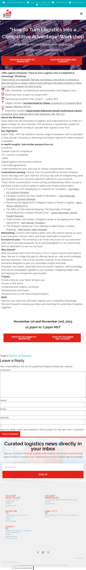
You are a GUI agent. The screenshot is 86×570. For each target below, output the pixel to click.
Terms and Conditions (9, 562)
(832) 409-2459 (11, 521)
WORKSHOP (25, 355)
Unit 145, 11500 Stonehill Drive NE (57, 500)
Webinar (12, 355)
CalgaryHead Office (13, 497)
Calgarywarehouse (52, 497)
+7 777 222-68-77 (11, 538)
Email (3, 409)
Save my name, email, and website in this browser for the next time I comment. (42, 430)
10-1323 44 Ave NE (12, 500)
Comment (6, 370)
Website (4, 418)
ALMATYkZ (10, 528)
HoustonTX (11, 512)
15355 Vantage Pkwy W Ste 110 (16, 515)
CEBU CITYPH (51, 512)
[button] (81, 13)
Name (4, 400)
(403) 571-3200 (11, 506)
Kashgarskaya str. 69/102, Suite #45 (18, 530)
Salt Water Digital (62, 565)
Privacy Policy (79, 558)
